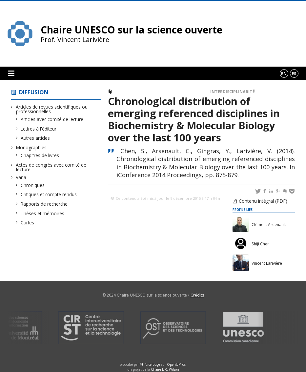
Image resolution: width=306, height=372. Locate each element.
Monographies (31, 147)
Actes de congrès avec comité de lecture (51, 167)
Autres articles (35, 138)
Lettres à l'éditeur (38, 129)
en (284, 73)
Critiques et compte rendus (49, 194)
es (294, 73)
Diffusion (34, 92)
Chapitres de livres (40, 155)
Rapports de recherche (44, 204)
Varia (21, 177)
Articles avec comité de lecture (52, 119)
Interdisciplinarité (232, 91)
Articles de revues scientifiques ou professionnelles (52, 109)
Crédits (197, 295)
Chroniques (33, 185)
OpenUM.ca (176, 364)
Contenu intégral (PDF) (263, 201)
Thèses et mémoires (42, 213)
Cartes (27, 222)
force (152, 364)
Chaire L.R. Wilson (165, 369)
